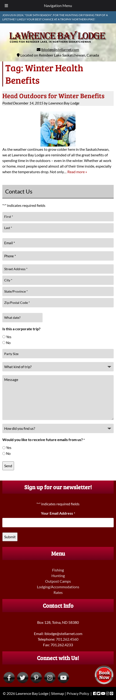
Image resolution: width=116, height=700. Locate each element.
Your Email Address (58, 513)
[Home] (57, 44)
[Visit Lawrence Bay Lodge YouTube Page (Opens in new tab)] (63, 677)
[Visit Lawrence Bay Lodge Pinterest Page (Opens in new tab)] (36, 677)
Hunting (58, 575)
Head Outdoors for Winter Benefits (53, 95)
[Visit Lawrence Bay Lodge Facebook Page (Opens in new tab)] (9, 677)
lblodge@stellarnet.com (60, 49)
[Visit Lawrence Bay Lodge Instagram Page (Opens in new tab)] (49, 677)
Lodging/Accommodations (58, 587)
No (8, 343)
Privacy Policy (78, 693)
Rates (58, 592)
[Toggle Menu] (6, 5)
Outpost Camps (58, 581)
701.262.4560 (67, 639)
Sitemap (57, 693)
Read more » (77, 171)
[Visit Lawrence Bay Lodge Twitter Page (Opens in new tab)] (22, 677)
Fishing (58, 570)
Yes (8, 337)
